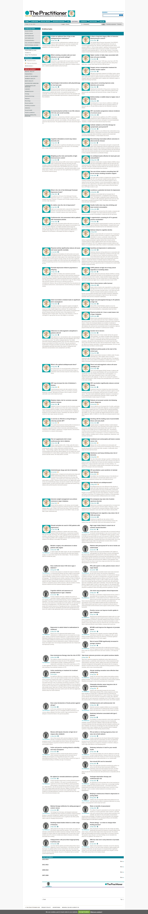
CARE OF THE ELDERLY (31, 76)
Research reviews (58, 21)
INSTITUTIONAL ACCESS (31, 45)
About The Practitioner (31, 54)
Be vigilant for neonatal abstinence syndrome (64, 776)
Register (119, 24)
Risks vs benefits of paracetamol (100, 806)
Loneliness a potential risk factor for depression (105, 190)
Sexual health (28, 110)
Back (44, 899)
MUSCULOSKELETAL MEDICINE (30, 115)
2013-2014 (45, 859)
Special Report (45, 21)
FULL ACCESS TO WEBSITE (32, 42)
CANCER (27, 89)
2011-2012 (45, 864)
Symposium (34, 21)
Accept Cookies (84, 912)
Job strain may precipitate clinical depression (104, 590)
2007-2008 (45, 875)
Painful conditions (30, 112)
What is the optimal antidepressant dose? (64, 364)
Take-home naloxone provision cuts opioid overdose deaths (100, 655)
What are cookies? (96, 912)
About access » (29, 65)
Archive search (29, 33)
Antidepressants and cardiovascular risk (102, 703)
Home (27, 21)
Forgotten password (111, 24)
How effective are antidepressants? (101, 482)
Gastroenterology (29, 96)
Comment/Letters (29, 40)
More (121, 861)
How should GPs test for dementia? (101, 761)
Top (121, 899)
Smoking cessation (30, 105)
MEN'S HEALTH (29, 81)
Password (86, 24)
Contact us (28, 52)
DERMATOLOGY (29, 91)
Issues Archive (29, 31)
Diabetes (27, 98)
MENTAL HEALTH (29, 71)
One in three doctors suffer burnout (101, 283)
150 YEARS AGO (29, 38)
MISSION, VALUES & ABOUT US (70, 907)
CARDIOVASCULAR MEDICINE (30, 86)
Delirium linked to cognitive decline (101, 230)
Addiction (27, 108)
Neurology (27, 100)
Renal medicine (29, 103)
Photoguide (93, 21)
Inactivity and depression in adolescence (103, 248)
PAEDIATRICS (28, 74)
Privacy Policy (46, 907)
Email (67, 24)
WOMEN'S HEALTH (30, 78)
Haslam (101, 21)
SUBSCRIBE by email (30, 50)
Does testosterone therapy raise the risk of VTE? (65, 655)
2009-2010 (45, 870)
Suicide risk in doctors (97, 331)
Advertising (56, 907)
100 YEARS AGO (29, 35)
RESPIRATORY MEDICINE (32, 83)
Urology (27, 93)
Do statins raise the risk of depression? (63, 205)
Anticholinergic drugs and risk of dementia (64, 470)
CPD (68, 21)
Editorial (75, 21)
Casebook (83, 21)
